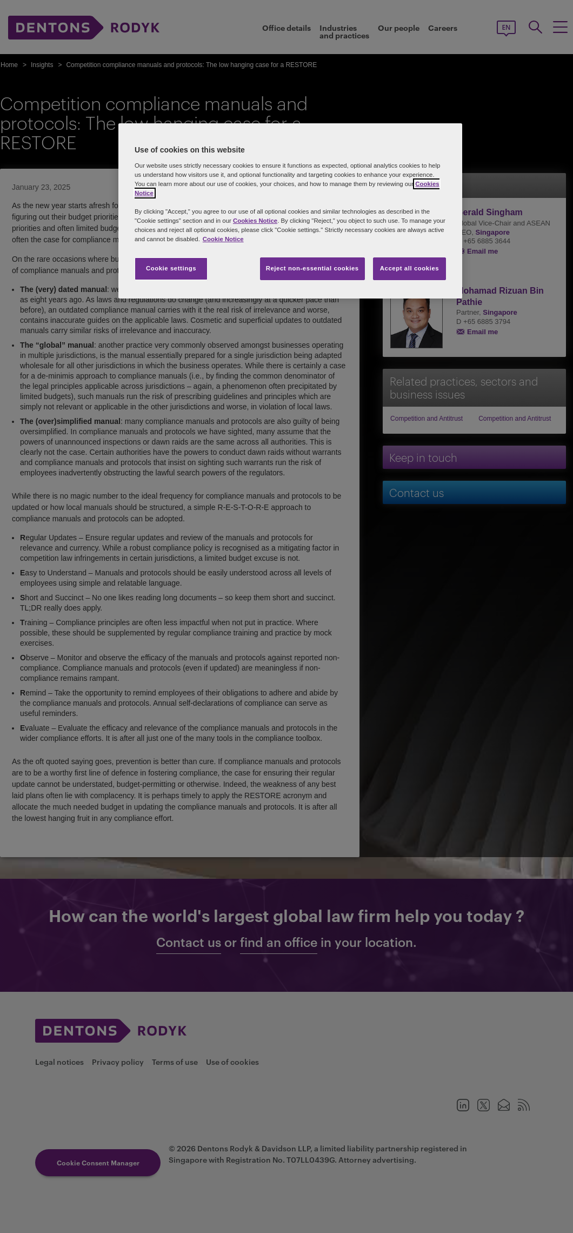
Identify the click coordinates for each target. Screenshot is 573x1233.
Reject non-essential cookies (312, 268)
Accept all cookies (409, 268)
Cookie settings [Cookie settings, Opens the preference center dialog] (171, 268)
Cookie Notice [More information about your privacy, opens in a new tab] (223, 239)
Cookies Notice (255, 220)
